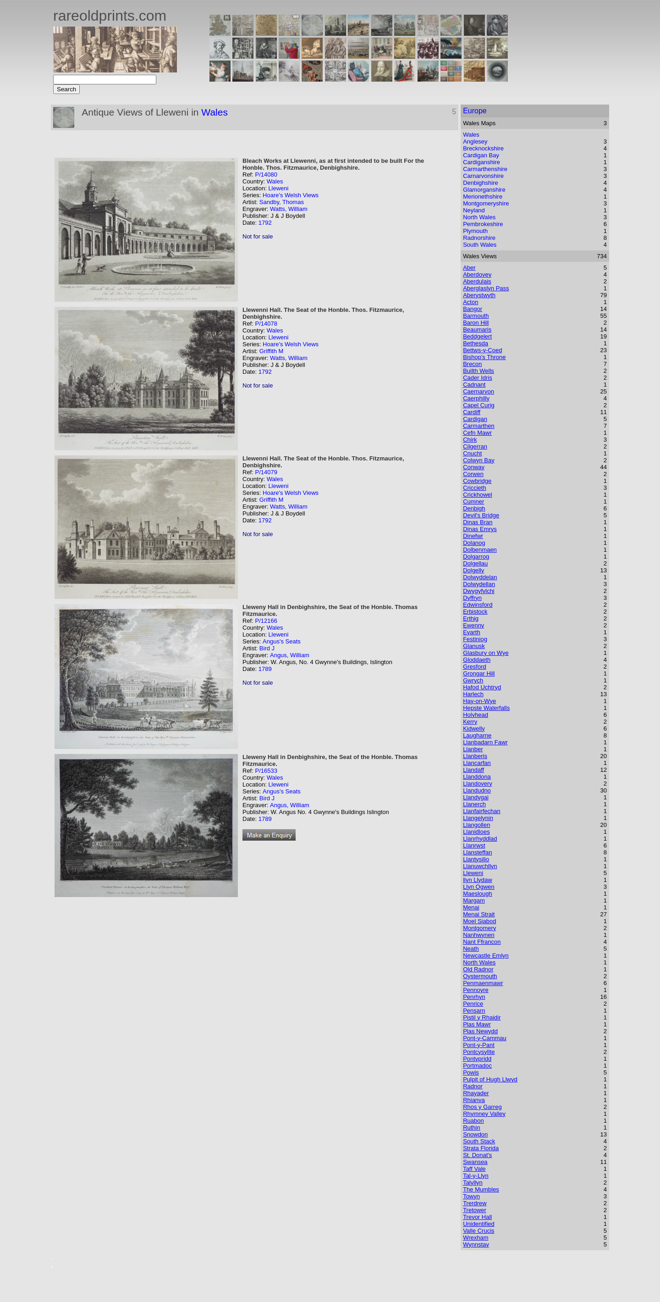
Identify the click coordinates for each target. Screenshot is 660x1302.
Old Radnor (478, 969)
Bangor (472, 308)
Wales (214, 112)
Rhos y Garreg (482, 1106)
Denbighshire (480, 182)
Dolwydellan (479, 584)
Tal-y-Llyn (476, 1175)
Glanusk (474, 646)
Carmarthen (479, 425)
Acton (470, 302)
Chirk (470, 439)
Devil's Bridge (481, 515)
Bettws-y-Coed (482, 350)
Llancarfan (477, 762)
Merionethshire (482, 196)
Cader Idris (477, 377)
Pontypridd (477, 1058)
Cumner (473, 501)
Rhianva (474, 1100)
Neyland (474, 210)
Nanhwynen (479, 934)
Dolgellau (475, 563)
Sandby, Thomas (281, 202)
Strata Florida (481, 1148)
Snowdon (475, 1134)
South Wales (479, 244)
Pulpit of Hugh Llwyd (490, 1079)
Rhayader (476, 1093)
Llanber (473, 749)
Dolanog (474, 542)
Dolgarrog (476, 556)
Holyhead (475, 714)
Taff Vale (474, 1168)
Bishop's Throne (484, 357)
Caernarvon (478, 391)
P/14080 (266, 174)
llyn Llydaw (477, 879)
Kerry (470, 721)
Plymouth (475, 230)
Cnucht (472, 453)
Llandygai (476, 797)
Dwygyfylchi (479, 590)
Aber (469, 267)
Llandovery (477, 783)
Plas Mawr (477, 1024)
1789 (265, 668)
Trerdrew (475, 1203)
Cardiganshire (481, 162)
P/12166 (266, 620)
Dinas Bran (477, 522)
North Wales (479, 217)
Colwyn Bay (479, 460)
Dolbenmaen (480, 549)
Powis (471, 1072)
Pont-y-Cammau (484, 1038)
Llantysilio (476, 859)
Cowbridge (477, 480)
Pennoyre (476, 989)
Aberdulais (477, 281)
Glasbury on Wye (486, 652)
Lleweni (278, 188)
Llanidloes (476, 831)
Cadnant (474, 384)
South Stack (479, 1141)
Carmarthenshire (485, 169)
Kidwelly (474, 728)
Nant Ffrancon (481, 941)
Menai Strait (479, 914)
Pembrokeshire (483, 224)
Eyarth (471, 632)
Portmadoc (477, 1065)
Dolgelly (473, 570)
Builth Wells (478, 370)
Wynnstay (476, 1244)
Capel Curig (479, 405)
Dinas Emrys (480, 529)
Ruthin (471, 1127)
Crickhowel (477, 494)
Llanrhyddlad (480, 838)
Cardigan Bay (481, 155)
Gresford (474, 666)
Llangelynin (478, 817)
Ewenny (473, 625)
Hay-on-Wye (479, 701)
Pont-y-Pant (479, 1045)
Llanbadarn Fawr (485, 742)
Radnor (473, 1086)
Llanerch (474, 804)
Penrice (473, 1003)
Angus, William (289, 655)
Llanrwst (474, 845)
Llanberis (475, 756)
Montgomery (479, 928)
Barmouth (476, 315)
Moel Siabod (479, 921)
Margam (474, 900)
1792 (265, 222)
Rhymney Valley (484, 1113)
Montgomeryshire (486, 203)
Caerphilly (476, 398)
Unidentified (479, 1223)
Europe (475, 111)
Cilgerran (475, 446)
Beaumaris (477, 329)
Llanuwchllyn (480, 866)
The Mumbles (481, 1189)
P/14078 (266, 323)
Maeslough (477, 893)
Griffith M (271, 351)
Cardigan (475, 419)
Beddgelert (477, 336)
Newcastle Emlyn (486, 955)
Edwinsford (477, 604)
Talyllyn (473, 1182)
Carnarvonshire (483, 175)
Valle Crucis (478, 1230)
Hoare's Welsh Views (291, 195)
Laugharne (477, 735)
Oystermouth (480, 976)
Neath (471, 948)
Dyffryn (472, 597)
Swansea (475, 1161)
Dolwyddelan (480, 577)
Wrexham (475, 1237)
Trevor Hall (477, 1216)
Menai (471, 907)
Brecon (472, 363)
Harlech (473, 694)
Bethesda (475, 343)
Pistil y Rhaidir (481, 1017)
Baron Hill (476, 322)
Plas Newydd (480, 1031)
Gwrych (473, 680)
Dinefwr (473, 535)
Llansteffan (477, 852)
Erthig (470, 618)
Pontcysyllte (479, 1051)
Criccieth (474, 487)
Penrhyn (474, 996)
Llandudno (477, 790)
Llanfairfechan (481, 811)
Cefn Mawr (477, 432)
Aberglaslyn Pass (486, 288)
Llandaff (473, 769)
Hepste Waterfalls (486, 707)
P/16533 (266, 770)
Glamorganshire (484, 189)
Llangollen (476, 824)
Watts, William (289, 208)
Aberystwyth (479, 295)
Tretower (474, 1210)
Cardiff (471, 412)
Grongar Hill (479, 673)
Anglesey (475, 141)
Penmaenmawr (483, 983)
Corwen (473, 474)
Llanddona (477, 776)
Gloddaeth (476, 659)
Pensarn (474, 1010)
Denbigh (474, 508)
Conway (473, 467)
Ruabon (473, 1120)
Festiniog (475, 639)
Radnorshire (479, 237)
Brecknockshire (483, 148)
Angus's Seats (282, 641)
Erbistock (475, 611)
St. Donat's (477, 1155)
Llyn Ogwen (479, 886)
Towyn (471, 1196)
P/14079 (266, 472)
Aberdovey (477, 274)
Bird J (267, 648)
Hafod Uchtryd (482, 687)
